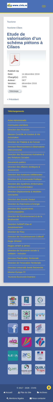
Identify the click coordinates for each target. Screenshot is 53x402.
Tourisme (11, 22)
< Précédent (13, 99)
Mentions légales (15, 398)
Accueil (8, 392)
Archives (42, 392)
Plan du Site (24, 392)
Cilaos (19, 27)
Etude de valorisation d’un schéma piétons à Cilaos (25, 40)
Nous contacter (38, 398)
